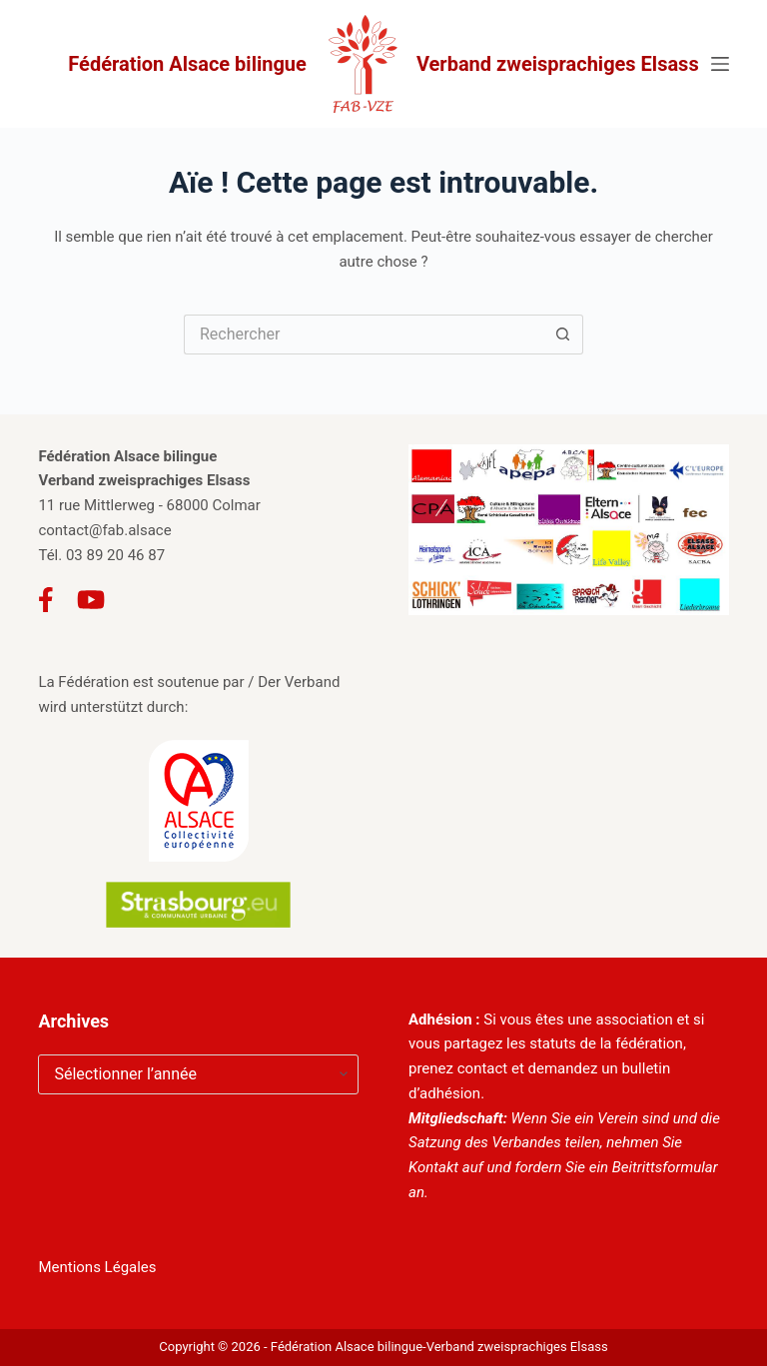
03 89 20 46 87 (115, 555)
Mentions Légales (97, 1267)
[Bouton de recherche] (563, 334)
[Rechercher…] (363, 334)
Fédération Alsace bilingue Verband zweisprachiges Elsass (383, 64)
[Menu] (720, 64)
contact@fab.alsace (104, 530)
